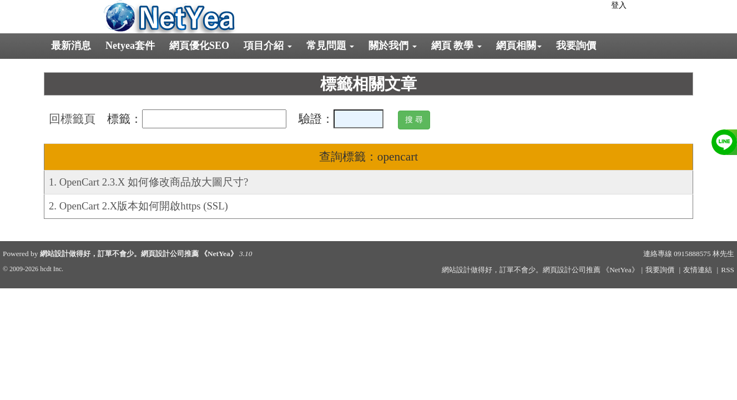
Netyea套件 (130, 45)
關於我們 (392, 45)
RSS (727, 270)
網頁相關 (519, 45)
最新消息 (71, 45)
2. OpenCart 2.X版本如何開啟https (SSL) (138, 206)
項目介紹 (268, 45)
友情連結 (697, 270)
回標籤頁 (72, 119)
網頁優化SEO (199, 45)
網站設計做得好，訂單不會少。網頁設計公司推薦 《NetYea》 (139, 253)
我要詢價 (576, 45)
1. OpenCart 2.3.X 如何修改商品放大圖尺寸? (148, 182)
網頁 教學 (456, 45)
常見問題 (330, 45)
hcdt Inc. (51, 269)
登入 (619, 5)
